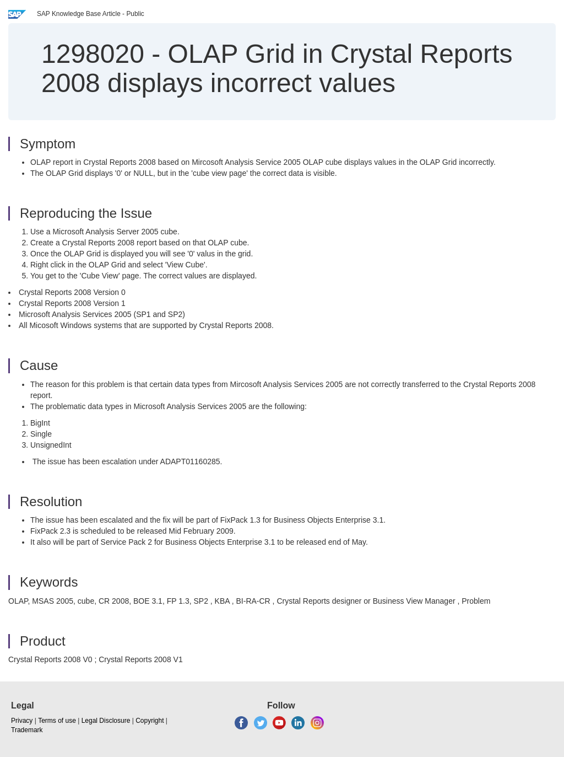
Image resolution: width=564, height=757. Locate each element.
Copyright (149, 720)
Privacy (21, 720)
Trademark (27, 730)
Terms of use (57, 720)
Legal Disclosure (106, 720)
